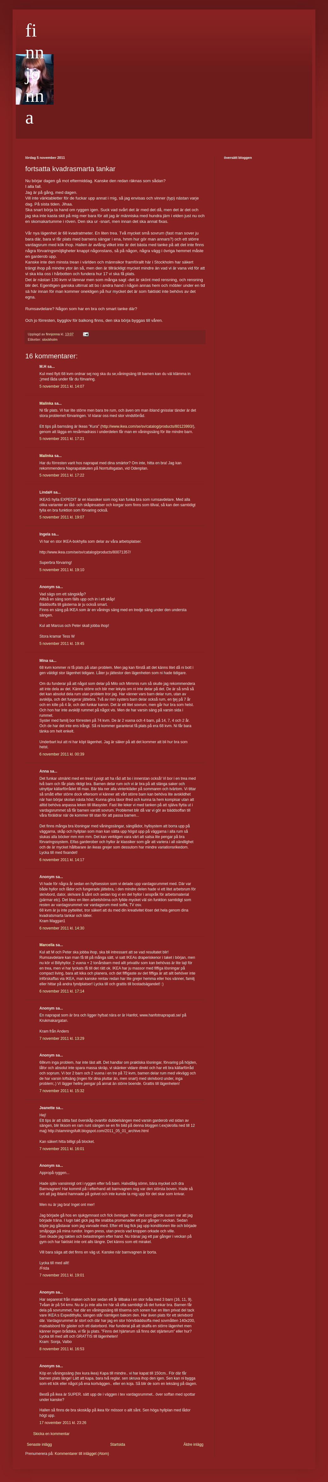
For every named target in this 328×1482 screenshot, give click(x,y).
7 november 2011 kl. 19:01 (61, 1275)
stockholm (50, 339)
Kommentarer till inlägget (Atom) (82, 1453)
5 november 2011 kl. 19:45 (61, 643)
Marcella (47, 945)
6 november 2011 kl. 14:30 (61, 928)
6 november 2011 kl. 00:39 (61, 754)
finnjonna (34, 74)
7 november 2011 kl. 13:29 (61, 1038)
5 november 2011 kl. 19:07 (61, 517)
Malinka (46, 403)
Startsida (117, 1444)
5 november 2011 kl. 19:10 (61, 570)
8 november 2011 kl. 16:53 (61, 1349)
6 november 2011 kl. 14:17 (61, 860)
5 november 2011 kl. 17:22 (61, 475)
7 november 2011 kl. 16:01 (61, 1149)
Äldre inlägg (193, 1444)
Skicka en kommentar (51, 1434)
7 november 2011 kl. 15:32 (61, 1091)
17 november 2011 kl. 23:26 (62, 1423)
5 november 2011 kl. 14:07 (61, 386)
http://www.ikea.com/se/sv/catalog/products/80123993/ (147, 426)
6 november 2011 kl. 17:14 (61, 991)
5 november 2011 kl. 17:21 (61, 439)
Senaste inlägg (39, 1444)
